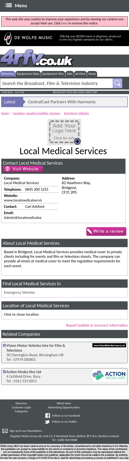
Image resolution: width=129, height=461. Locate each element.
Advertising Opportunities (64, 407)
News (92, 74)
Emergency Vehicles (76, 113)
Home (5, 113)
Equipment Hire (53, 74)
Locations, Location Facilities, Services (36, 113)
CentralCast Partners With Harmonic (62, 102)
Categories (21, 411)
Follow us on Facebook (66, 415)
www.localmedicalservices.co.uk (30, 200)
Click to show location (21, 314)
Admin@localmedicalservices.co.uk (32, 217)
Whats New (64, 403)
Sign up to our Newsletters (25, 431)
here (64, 23)
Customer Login (21, 407)
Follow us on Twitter (64, 421)
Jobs (70, 74)
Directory (7, 74)
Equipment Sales (28, 74)
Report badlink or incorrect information (97, 325)
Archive (80, 74)
